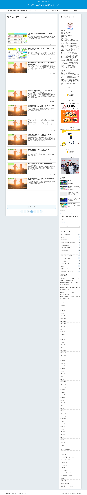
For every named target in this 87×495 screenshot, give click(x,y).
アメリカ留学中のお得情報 (71, 242)
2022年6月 (62, 366)
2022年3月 (62, 373)
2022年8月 (62, 360)
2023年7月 (62, 331)
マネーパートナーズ (71, 263)
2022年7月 (62, 363)
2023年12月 (63, 318)
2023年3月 (62, 342)
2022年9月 (62, 358)
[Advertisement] (31, 24)
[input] (70, 226)
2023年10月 (63, 323)
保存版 (70, 266)
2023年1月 (62, 347)
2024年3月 (62, 310)
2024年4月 (62, 308)
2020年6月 (62, 429)
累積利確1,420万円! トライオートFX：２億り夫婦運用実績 (70, 293)
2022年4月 (62, 371)
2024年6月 (62, 305)
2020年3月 (62, 437)
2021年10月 (63, 387)
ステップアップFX (70, 247)
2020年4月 (62, 434)
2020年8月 (62, 424)
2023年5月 (62, 337)
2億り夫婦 (70, 29)
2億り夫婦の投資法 (70, 234)
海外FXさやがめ (70, 269)
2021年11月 (63, 384)
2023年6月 (62, 334)
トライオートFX (71, 258)
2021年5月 (62, 400)
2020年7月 (62, 426)
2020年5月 (62, 432)
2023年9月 (62, 326)
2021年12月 (63, 381)
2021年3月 (62, 405)
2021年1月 (62, 410)
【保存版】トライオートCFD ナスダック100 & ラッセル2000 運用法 (70, 279)
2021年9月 (62, 389)
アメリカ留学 (70, 240)
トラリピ (71, 261)
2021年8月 (62, 392)
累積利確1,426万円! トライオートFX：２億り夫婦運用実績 (70, 288)
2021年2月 (62, 408)
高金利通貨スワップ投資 (70, 271)
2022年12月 (63, 350)
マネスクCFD (70, 253)
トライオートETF (70, 250)
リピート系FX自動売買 (70, 255)
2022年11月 (63, 352)
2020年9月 (62, 421)
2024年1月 (62, 316)
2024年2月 (62, 313)
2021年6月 (62, 397)
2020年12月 (63, 413)
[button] (79, 226)
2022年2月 (62, 376)
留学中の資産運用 (71, 245)
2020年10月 (63, 418)
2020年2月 (62, 439)
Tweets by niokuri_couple (66, 213)
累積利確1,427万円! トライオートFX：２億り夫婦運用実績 (70, 283)
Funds (70, 237)
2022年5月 (62, 368)
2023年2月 (62, 345)
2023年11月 (63, 321)
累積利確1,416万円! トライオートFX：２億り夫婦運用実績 (70, 297)
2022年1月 (62, 379)
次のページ (31, 207)
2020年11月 (63, 416)
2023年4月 (62, 339)
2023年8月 (62, 329)
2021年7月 (62, 395)
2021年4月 (62, 403)
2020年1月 (62, 442)
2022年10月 (63, 355)
